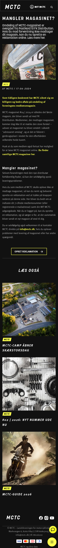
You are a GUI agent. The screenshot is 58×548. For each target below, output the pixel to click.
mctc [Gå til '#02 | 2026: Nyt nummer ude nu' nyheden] (7, 414)
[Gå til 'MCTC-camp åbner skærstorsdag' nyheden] (29, 318)
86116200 (38, 534)
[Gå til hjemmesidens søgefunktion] (51, 7)
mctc (6, 84)
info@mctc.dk (27, 229)
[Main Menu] (51, 541)
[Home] (12, 7)
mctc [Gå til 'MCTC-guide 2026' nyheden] (7, 488)
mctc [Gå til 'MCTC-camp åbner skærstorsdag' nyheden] (7, 340)
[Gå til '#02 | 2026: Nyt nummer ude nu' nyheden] (29, 392)
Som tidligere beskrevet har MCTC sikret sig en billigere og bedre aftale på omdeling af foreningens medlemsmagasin (28, 101)
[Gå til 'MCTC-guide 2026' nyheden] (29, 464)
